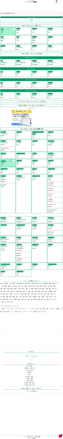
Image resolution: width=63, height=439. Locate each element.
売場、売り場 (6, 311)
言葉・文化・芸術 (25, 299)
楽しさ (20, 311)
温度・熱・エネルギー (52, 299)
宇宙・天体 (48, 296)
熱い (53, 308)
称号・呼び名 (21, 288)
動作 (2, 283)
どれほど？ (3, 308)
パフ (12, 311)
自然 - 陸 (13, 291)
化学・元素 (43, 294)
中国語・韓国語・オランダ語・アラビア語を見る (31, 105)
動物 (9, 286)
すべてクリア (31, 359)
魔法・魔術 (37, 291)
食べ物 (8, 291)
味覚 (48, 294)
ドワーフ (25, 311)
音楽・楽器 (14, 286)
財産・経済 (28, 283)
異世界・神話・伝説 (30, 368)
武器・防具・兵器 (35, 294)
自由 (16, 311)
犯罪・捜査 (44, 291)
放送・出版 (39, 286)
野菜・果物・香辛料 (12, 288)
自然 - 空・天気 (5, 302)
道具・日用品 (41, 296)
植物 (30, 296)
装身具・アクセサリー (14, 294)
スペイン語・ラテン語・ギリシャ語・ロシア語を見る (31, 101)
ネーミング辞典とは (32, 391)
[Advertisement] (31, 8)
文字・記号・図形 (23, 296)
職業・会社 (15, 296)
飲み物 (45, 286)
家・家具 (50, 286)
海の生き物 (42, 288)
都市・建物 (4, 286)
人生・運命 (12, 283)
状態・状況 (9, 296)
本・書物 (31, 288)
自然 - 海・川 (38, 283)
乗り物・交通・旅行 (38, 299)
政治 (33, 291)
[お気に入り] (14, 29)
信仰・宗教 (30, 370)
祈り (9, 308)
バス (29, 308)
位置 (4, 291)
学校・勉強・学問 (20, 291)
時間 (27, 288)
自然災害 (6, 283)
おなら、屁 (40, 311)
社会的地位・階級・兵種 (48, 283)
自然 (33, 283)
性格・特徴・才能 (50, 288)
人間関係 (50, 291)
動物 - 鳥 (22, 283)
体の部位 (34, 296)
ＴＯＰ (24, 436)
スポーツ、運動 (32, 311)
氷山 (12, 308)
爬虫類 (36, 288)
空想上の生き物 (32, 286)
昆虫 (52, 294)
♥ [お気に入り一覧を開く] (61, 436)
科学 (11, 302)
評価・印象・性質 (25, 294)
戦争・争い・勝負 (22, 286)
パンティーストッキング (21, 308)
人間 (17, 283)
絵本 (47, 308)
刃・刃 (33, 308)
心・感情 (28, 291)
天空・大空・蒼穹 (40, 308)
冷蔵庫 (57, 308)
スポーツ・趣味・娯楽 (14, 299)
